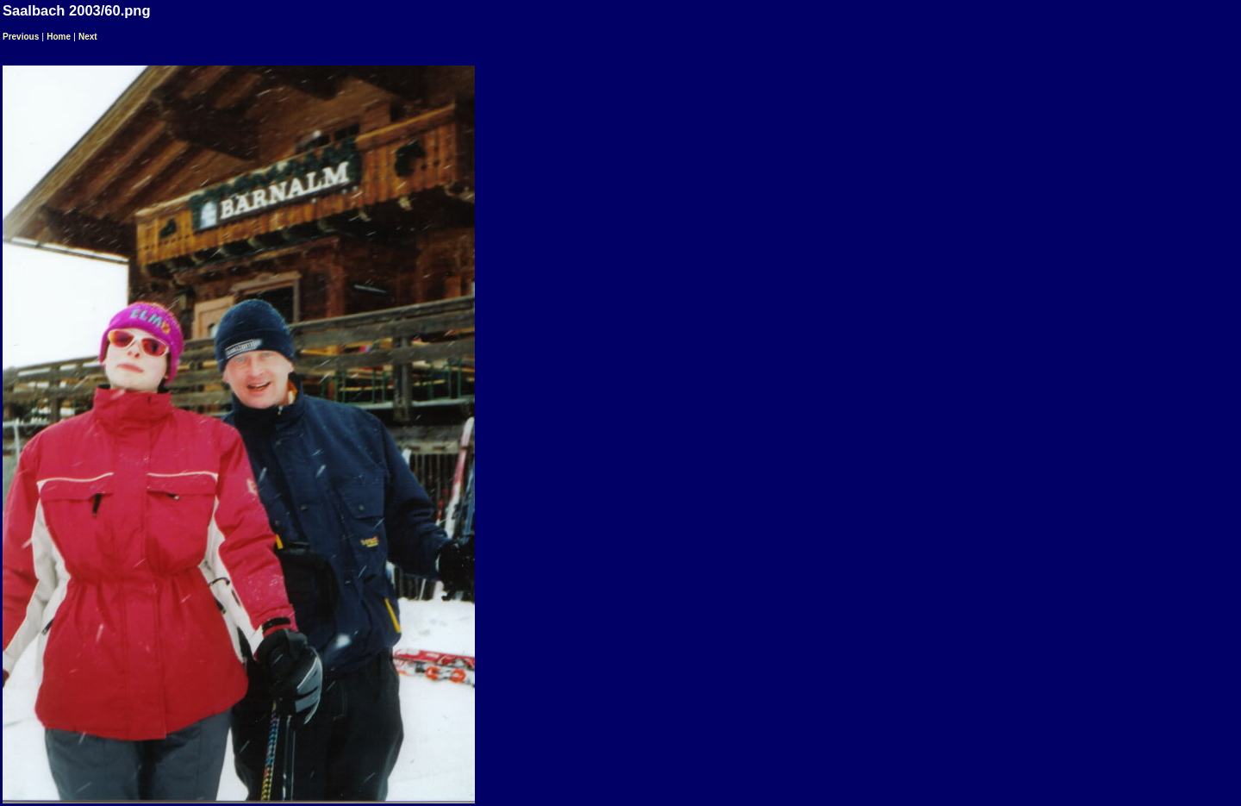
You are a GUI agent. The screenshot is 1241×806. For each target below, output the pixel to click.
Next (87, 36)
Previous (21, 36)
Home (59, 36)
